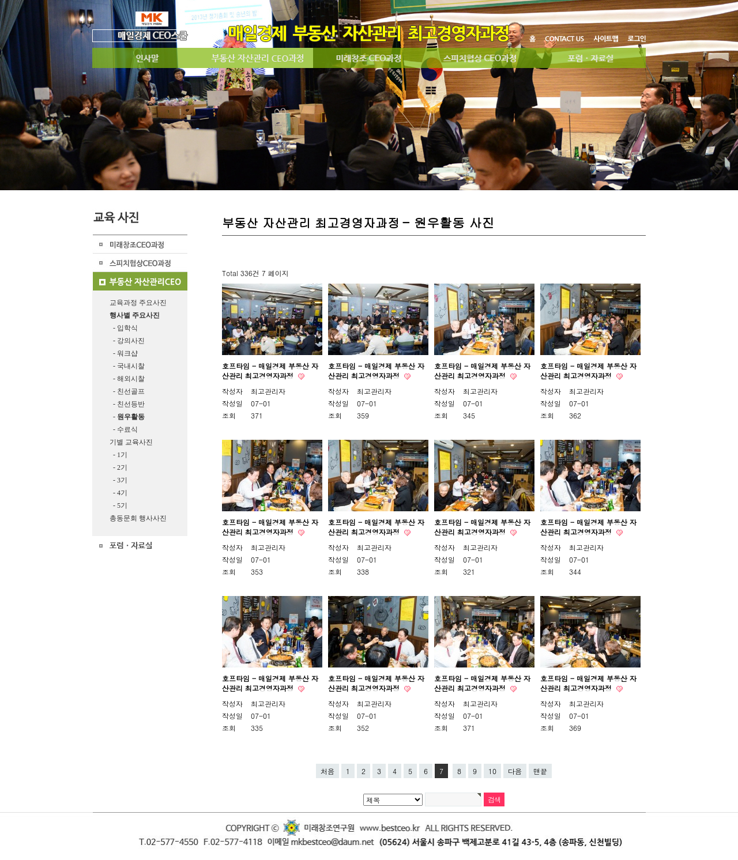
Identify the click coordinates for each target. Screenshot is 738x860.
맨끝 (540, 771)
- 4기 (118, 493)
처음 (327, 771)
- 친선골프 (127, 391)
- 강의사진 (127, 341)
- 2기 (118, 467)
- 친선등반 (127, 404)
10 (492, 771)
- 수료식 (124, 429)
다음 (515, 771)
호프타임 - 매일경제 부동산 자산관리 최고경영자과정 (270, 370)
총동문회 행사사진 (138, 518)
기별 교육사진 (131, 442)
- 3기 (118, 480)
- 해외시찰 (127, 379)
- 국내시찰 (127, 366)
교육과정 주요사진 (138, 303)
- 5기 (118, 505)
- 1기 (118, 455)
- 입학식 (124, 328)
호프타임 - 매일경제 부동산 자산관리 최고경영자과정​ (482, 370)
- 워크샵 (124, 353)
